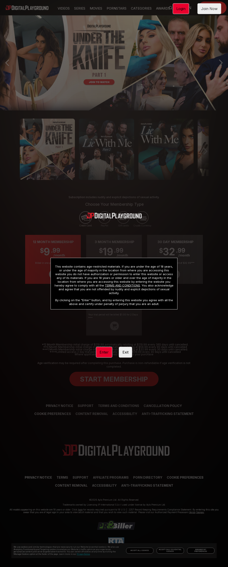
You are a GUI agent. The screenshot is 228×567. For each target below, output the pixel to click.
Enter (104, 352)
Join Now (209, 8)
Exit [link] (125, 352)
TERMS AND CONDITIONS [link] (122, 285)
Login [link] (180, 8)
